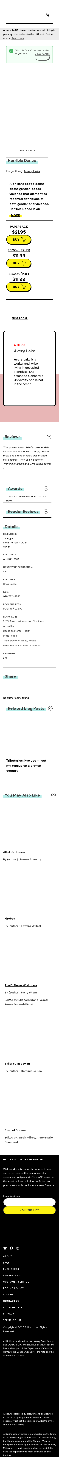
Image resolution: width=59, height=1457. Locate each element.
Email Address (12, 1196)
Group (21, 1424)
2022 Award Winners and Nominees (23, 621)
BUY (16, 240)
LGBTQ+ (19, 608)
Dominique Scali (32, 1071)
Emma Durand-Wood (19, 1004)
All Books (8, 626)
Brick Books (10, 584)
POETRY (7, 608)
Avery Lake (32, 171)
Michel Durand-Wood (33, 1000)
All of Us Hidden (14, 852)
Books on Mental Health (16, 630)
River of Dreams (15, 1130)
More (15, 215)
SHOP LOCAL (20, 318)
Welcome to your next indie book (22, 645)
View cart (42, 54)
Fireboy (10, 918)
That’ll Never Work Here (21, 985)
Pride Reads (10, 635)
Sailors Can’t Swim (17, 1063)
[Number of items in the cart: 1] (47, 15)
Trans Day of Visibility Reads (19, 640)
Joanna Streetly (30, 859)
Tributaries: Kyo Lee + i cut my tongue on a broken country (26, 765)
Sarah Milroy (26, 1137)
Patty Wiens (29, 992)
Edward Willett (31, 926)
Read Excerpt (27, 150)
